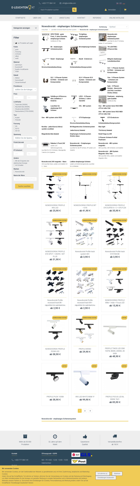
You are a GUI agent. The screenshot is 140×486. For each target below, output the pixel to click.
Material (16, 62)
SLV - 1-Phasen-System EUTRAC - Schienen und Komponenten (115, 70)
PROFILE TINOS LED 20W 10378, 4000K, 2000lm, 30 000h (115, 350)
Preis (15, 94)
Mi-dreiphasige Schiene (87, 47)
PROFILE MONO (85, 349)
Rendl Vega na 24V (105, 134)
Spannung (17, 134)
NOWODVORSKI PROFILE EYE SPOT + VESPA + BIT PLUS (55, 253)
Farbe (16, 47)
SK (120, 3)
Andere (16, 158)
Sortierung (103, 27)
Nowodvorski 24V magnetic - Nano (54, 162)
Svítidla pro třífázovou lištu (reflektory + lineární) (58, 98)
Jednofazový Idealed (77, 130)
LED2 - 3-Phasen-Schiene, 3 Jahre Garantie (85, 98)
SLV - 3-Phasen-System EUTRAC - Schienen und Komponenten (59, 80)
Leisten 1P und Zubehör (105, 43)
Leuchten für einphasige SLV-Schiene (56, 108)
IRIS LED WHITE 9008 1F (84, 397)
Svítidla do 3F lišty (56, 41)
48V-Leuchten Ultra (104, 156)
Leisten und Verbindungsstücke (79, 164)
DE (124, 3)
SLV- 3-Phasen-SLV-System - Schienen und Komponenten (87, 80)
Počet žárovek (19, 142)
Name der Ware (19, 175)
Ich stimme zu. (103, 473)
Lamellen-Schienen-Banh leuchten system (64, 29)
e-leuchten (45, 29)
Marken (16, 169)
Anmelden (112, 10)
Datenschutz (46, 463)
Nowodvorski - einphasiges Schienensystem (113, 36)
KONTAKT (81, 18)
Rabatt (16, 75)
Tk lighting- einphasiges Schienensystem (85, 36)
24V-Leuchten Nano (47, 164)
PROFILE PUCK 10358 (55, 397)
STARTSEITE (20, 18)
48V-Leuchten (102, 148)
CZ (117, 3)
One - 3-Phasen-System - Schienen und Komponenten (115, 80)
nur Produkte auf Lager (23, 43)
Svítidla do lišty (111, 101)
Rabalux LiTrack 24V (58, 143)
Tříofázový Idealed (105, 130)
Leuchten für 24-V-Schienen (50, 150)
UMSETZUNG (64, 18)
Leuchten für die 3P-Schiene (78, 148)
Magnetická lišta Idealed (50, 134)
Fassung (17, 124)
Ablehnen (117, 473)
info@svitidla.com (69, 3)
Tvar (15, 115)
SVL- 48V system (85, 106)
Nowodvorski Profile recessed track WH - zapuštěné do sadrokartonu (85, 302)
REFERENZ (97, 18)
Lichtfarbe (17, 102)
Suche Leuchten (24, 186)
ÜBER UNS (37, 18)
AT (127, 3)
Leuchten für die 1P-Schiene (115, 41)
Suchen (74, 10)
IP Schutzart (18, 150)
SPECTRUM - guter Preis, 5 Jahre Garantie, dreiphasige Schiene (59, 36)
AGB (50, 18)
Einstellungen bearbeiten (106, 477)
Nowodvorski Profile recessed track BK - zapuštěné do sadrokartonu (55, 302)
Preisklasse (18, 86)
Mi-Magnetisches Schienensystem (82, 127)
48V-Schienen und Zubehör (115, 148)
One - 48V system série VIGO (52, 117)
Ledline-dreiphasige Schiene (80, 162)
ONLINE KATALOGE (116, 18)
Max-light (101, 127)
